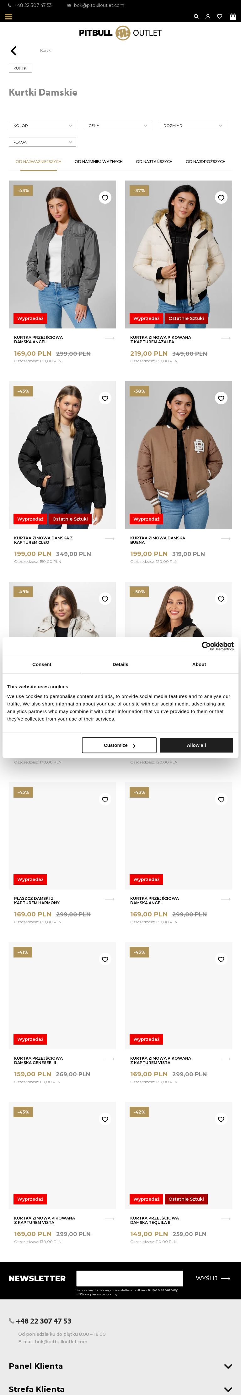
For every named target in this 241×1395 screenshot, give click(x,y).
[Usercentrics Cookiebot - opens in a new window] (206, 646)
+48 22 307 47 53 (30, 5)
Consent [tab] (41, 664)
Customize (119, 745)
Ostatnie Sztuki (186, 318)
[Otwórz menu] (8, 16)
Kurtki (45, 50)
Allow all (196, 745)
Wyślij (213, 1278)
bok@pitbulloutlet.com (95, 5)
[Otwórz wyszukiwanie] (196, 16)
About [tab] (199, 664)
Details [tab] (120, 664)
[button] (208, 16)
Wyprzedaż (30, 318)
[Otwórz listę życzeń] (220, 16)
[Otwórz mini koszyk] (233, 16)
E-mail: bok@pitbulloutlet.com (52, 1342)
